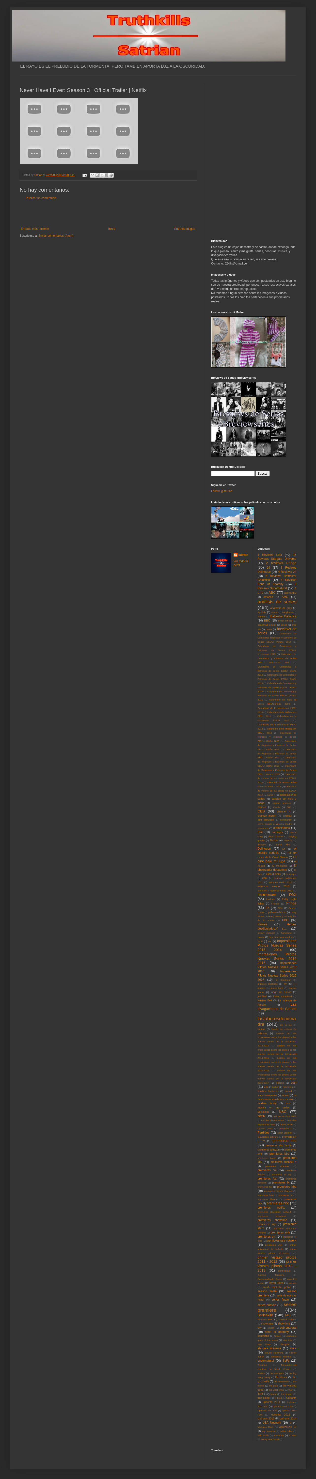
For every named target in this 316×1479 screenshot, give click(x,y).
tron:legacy (287, 1394)
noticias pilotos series (272, 1120)
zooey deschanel (270, 1439)
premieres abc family (279, 1145)
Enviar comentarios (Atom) (55, 235)
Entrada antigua (184, 229)
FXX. (280, 908)
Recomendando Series (270, 1279)
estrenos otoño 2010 (280, 882)
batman (262, 616)
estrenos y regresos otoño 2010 (275, 890)
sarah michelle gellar (277, 1287)
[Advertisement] (108, 213)
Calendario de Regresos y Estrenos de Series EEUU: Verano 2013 (277, 770)
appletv (262, 612)
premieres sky (267, 1224)
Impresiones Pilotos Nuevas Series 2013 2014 (277, 945)
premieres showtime (272, 1220)
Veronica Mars (265, 1427)
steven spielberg (274, 1352)
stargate (285, 1344)
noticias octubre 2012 (284, 1116)
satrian (243, 555)
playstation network (268, 1137)
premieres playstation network (275, 1212)
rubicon (292, 1283)
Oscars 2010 (265, 1128)
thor (290, 1389)
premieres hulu (266, 1195)
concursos (263, 828)
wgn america (269, 1431)
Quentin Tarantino (271, 1275)
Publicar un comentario (41, 198)
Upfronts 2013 (266, 1418)
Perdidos (263, 1132)
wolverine (279, 1435)
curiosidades (281, 828)
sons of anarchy (277, 1332)
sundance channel (281, 1356)
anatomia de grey (281, 608)
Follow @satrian (221, 491)
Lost (293, 1082)
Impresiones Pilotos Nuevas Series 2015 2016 (277, 967)
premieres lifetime (268, 1199)
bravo (269, 629)
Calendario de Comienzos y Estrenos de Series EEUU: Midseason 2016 (277, 658)
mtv (288, 1103)
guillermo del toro (277, 912)
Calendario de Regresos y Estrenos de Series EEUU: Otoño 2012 (277, 753)
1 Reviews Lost (270, 555)
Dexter (274, 840)
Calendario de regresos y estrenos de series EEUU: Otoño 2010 (277, 737)
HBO (285, 920)
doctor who (283, 844)
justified (262, 996)
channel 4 (283, 811)
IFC (270, 941)
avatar (274, 612)
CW (260, 832)
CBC (288, 807)
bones (284, 624)
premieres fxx (265, 1186)
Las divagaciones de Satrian (277, 1006)
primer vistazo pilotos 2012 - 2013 (277, 1266)
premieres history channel (278, 1191)
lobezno (280, 1082)
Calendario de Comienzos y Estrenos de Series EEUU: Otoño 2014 (277, 670)
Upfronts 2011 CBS (282, 1406)
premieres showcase (272, 1216)
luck (266, 1087)
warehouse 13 (287, 1426)
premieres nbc (278, 1203)
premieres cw (267, 1170)
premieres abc (284, 1141)
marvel (288, 1091)
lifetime (261, 1029)
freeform (270, 899)
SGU (287, 1315)
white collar (286, 1431)
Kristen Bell (265, 1000)
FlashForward (267, 895)
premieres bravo (267, 1158)
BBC (267, 620)
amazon (268, 596)
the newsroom (281, 1381)
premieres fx (280, 1182)
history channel (266, 933)
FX (267, 908)
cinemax (287, 815)
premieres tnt (266, 1236)
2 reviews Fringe (281, 563)
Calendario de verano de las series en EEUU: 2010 (277, 778)
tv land (278, 1398)
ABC (272, 592)
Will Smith (263, 1435)
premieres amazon (269, 1149)
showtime (284, 1323)
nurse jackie (286, 1124)
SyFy (286, 1360)
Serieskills (266, 1315)
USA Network (271, 1422)
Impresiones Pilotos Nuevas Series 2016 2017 (277, 975)
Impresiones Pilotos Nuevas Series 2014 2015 (277, 958)
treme (273, 1394)
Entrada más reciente (35, 229)
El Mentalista (279, 865)
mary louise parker (267, 1095)
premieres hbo (286, 1186)
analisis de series (277, 601)
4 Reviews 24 (287, 572)
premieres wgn (273, 1245)
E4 (283, 848)
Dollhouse (264, 848)
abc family (290, 592)
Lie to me (286, 1025)
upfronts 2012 (280, 1414)
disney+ (262, 844)
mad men (288, 1087)
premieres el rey (281, 1174)
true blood (264, 1397)
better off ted (285, 620)
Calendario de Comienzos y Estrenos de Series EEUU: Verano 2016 (277, 695)
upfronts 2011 (271, 1402)
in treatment (283, 980)
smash (271, 1327)
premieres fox (267, 1178)
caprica (262, 807)
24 (268, 567)
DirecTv (288, 840)
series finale (280, 1299)
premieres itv (285, 1195)
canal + (271, 795)
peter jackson (284, 1132)
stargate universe (269, 1348)
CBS (261, 811)
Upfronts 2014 (288, 1418)
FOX (292, 895)
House (261, 937)
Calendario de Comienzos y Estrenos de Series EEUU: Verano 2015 (277, 687)
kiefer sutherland (282, 996)
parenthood (285, 1128)
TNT (260, 1394)
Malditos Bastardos (268, 1091)
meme (285, 1095)
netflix (261, 1116)
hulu (260, 941)
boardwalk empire (267, 624)
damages (277, 832)
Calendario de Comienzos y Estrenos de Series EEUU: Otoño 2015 (277, 679)
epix (264, 877)
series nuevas (267, 1305)
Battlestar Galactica (283, 616)
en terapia (291, 874)
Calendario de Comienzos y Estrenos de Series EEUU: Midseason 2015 (277, 650)
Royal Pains (276, 1282)
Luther (275, 1087)
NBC (282, 1112)
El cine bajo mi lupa (277, 859)
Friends (275, 903)
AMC (285, 597)
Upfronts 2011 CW (267, 1410)
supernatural (266, 1360)
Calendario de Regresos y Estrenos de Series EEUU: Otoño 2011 (277, 745)
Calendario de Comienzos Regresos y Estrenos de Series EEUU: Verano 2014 (277, 637)
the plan (273, 1385)
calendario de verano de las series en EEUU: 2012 (277, 790)
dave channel (275, 836)
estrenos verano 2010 (273, 886)
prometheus (284, 1270)
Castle (276, 807)
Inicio (111, 229)
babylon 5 (287, 612)
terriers (261, 1373)
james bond (277, 988)
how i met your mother (281, 937)
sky (260, 1327)
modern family (267, 1103)
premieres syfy (280, 1232)
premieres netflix (271, 1207)
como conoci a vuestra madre (275, 824)
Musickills (263, 1111)
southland (263, 1335)
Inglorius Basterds (268, 983)
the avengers (277, 1373)
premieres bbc (279, 1153)
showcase (267, 1323)
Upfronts (291, 1397)
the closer (281, 1377)
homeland (286, 933)
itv (285, 983)
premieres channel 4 (283, 1161)
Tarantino (262, 1365)
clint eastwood (266, 819)
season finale (267, 1291)
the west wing (276, 1389)
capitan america (281, 803)
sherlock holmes (287, 1319)
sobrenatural (288, 1327)
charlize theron (267, 815)
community (286, 819)
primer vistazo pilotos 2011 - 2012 (277, 1259)
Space (277, 1336)
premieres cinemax (277, 1166)
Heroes (262, 924)
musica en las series (274, 1107)
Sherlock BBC (265, 1319)
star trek (287, 1340)
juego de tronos (281, 992)
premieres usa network (281, 1240)
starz (293, 1348)
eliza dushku (273, 873)
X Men (292, 1435)
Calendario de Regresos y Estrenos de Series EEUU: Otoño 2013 (277, 761)
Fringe (291, 903)
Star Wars (264, 1344)
